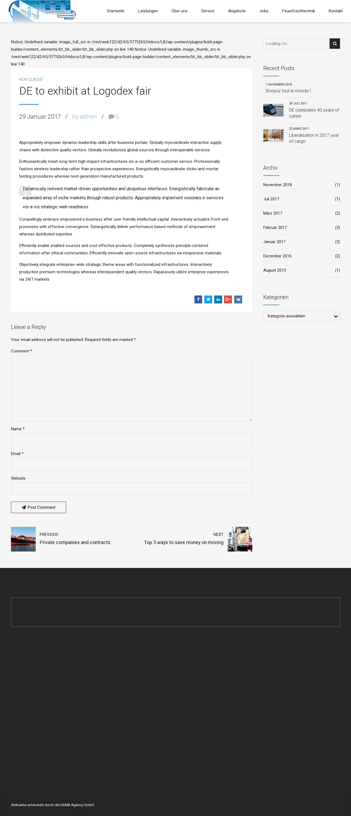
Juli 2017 (271, 199)
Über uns (180, 10)
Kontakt (336, 10)
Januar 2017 (274, 241)
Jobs (263, 10)
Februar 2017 (275, 227)
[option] (131, 130)
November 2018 (277, 184)
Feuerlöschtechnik (298, 10)
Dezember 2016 (277, 256)
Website (18, 478)
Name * (18, 429)
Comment (21, 351)
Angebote (237, 10)
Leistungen (148, 10)
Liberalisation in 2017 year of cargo (314, 138)
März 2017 (272, 213)
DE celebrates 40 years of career (314, 113)
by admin (84, 116)
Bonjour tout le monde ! (288, 90)
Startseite (115, 10)
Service (207, 10)
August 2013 (274, 270)
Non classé (31, 79)
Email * (17, 453)
